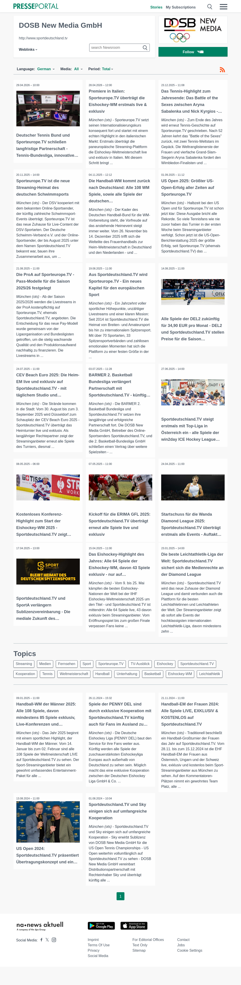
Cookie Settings (189, 969)
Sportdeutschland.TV (33, 681)
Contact (183, 958)
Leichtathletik (59, 691)
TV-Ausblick (147, 670)
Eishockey (174, 670)
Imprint (93, 958)
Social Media (98, 974)
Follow (193, 52)
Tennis (91, 681)
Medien (47, 670)
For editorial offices (148, 958)
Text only (140, 963)
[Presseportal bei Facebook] (40, 958)
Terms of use (99, 963)
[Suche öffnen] (210, 7)
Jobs (181, 963)
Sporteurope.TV (117, 670)
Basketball (202, 681)
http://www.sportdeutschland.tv (43, 38)
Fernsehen (70, 670)
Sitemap (139, 969)
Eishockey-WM (28, 691)
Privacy (93, 969)
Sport (91, 670)
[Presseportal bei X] (46, 958)
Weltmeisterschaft (119, 681)
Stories (156, 7)
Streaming (24, 670)
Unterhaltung (175, 681)
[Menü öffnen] (223, 7)
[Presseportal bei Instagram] (52, 958)
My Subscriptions (181, 7)
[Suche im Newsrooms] (119, 48)
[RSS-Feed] (222, 70)
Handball (149, 681)
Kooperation (68, 681)
